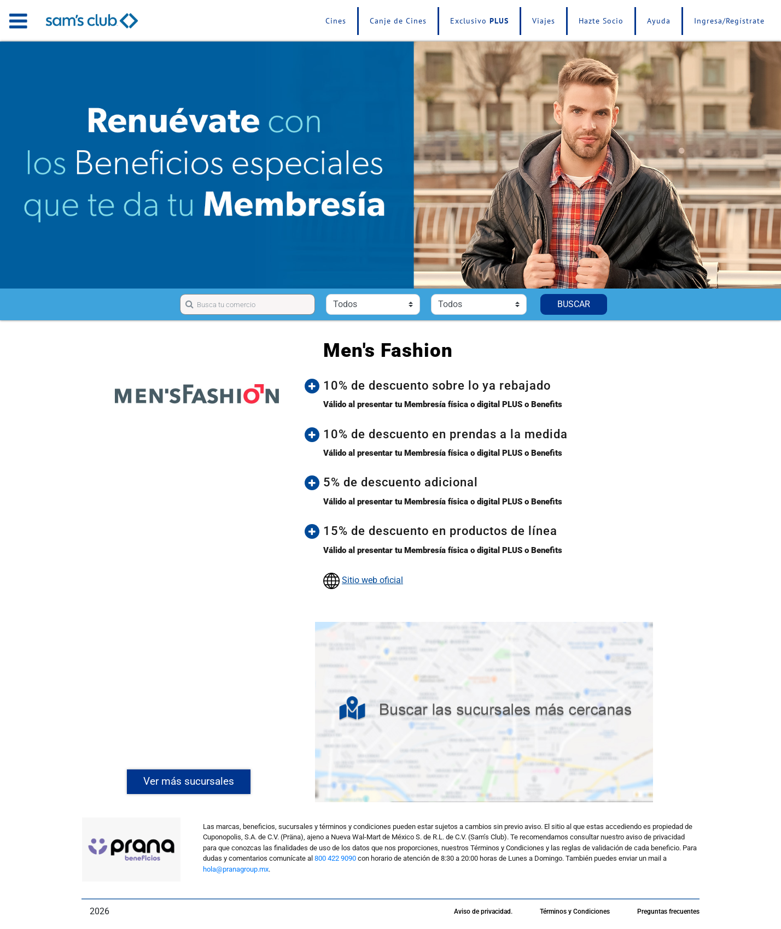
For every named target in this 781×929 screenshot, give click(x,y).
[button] (492, 386)
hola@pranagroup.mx (236, 869)
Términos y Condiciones (575, 911)
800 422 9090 (335, 858)
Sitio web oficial (372, 580)
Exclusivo (479, 21)
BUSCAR (573, 304)
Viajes (543, 21)
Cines (335, 21)
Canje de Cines (398, 21)
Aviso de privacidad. (483, 911)
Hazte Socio (601, 21)
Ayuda (659, 21)
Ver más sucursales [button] (188, 781)
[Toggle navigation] (18, 21)
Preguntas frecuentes (668, 911)
